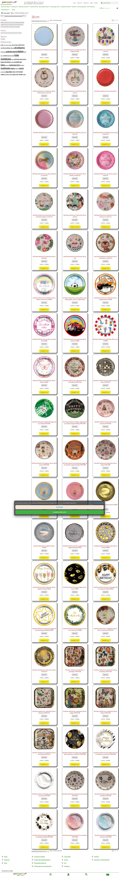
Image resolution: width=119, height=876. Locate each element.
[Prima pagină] (21, 874)
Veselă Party (4, 9)
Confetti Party (34, 6)
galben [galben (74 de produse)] (12, 59)
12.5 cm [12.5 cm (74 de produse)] (7, 45)
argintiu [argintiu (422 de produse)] (9, 51)
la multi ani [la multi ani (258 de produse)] (18, 62)
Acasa (74, 3)
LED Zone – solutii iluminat (101, 860)
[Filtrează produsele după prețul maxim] (24, 16)
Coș (65, 863)
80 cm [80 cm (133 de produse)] (4, 48)
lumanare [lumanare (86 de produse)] (7, 65)
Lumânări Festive (65, 6)
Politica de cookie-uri (40, 863)
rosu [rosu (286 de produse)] (7, 72)
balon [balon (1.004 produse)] (20, 51)
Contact (96, 3)
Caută (86, 874)
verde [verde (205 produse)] (20, 74)
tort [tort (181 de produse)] (17, 74)
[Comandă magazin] (40, 21)
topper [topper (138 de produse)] (14, 74)
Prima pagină (6, 13)
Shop (13, 9)
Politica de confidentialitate (42, 860)
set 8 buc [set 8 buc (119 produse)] (7, 74)
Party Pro (79, 3)
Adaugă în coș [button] (44, 61)
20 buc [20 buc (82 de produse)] (10, 45)
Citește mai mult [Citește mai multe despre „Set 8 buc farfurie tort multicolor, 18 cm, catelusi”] (75, 227)
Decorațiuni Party (44, 6)
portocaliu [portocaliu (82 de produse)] (3, 72)
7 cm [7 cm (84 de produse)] (5, 45)
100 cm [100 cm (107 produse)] (12, 48)
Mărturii (74, 6)
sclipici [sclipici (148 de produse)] (14, 72)
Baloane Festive (23, 6)
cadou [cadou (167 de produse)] (5, 55)
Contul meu (86, 3)
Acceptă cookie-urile (59, 512)
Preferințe (59, 507)
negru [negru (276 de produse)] (13, 68)
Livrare (66, 860)
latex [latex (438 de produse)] (3, 65)
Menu (51, 874)
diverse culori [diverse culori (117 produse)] (10, 55)
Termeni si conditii (39, 856)
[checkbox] (4, 23)
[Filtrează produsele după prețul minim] (2, 16)
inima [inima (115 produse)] (12, 62)
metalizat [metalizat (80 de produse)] (22, 65)
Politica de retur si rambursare (42, 866)
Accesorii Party (5, 6)
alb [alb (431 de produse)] (15, 48)
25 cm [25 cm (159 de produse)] (13, 45)
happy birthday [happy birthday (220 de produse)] (6, 62)
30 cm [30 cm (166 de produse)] (17, 45)
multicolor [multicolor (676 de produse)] (5, 68)
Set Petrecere (91, 6)
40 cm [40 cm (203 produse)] (21, 45)
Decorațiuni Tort (55, 6)
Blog (91, 3)
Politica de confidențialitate (95, 503)
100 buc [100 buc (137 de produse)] (8, 48)
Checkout (66, 866)
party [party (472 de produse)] (21, 68)
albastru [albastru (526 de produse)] (21, 47)
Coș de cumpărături (102, 874)
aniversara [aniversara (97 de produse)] (3, 51)
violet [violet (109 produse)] (24, 74)
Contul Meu (67, 856)
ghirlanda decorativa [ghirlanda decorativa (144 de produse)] (20, 59)
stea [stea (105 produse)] (11, 74)
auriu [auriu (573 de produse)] (14, 51)
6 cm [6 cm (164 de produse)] (2, 45)
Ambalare (14, 6)
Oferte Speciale (82, 6)
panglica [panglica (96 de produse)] (17, 68)
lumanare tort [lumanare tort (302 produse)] (14, 65)
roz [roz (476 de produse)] (10, 71)
